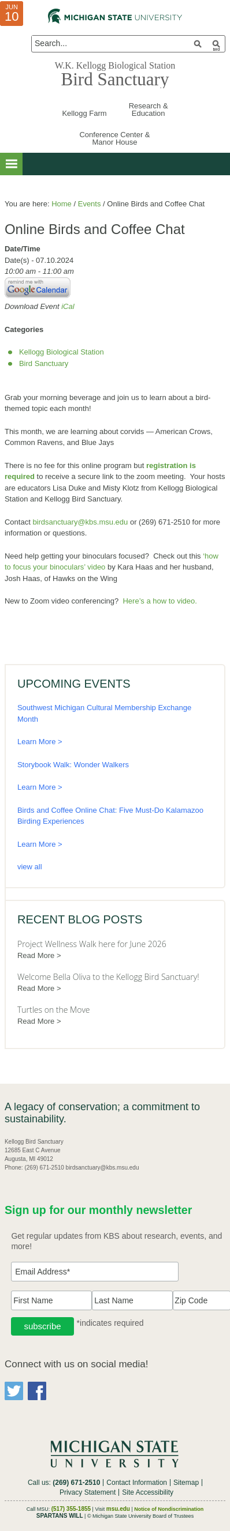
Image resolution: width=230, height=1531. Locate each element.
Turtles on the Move (53, 1009)
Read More (35, 955)
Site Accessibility (147, 1492)
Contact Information (136, 1482)
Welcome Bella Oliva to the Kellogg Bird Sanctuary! (108, 976)
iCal (67, 306)
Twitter (14, 1391)
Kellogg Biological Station (61, 352)
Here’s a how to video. (159, 601)
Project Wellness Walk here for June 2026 (91, 943)
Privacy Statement (88, 1492)
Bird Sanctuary (115, 79)
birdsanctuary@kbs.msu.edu (80, 522)
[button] (11, 164)
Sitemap (186, 1482)
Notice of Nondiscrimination (168, 1509)
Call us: (64, 1482)
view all (29, 866)
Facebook (37, 1391)
